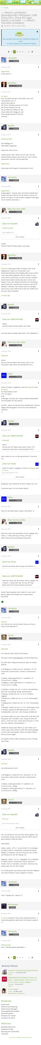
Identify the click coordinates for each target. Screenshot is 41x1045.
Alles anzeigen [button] (20, 237)
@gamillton (5, 71)
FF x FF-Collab (13, 989)
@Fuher (4, 622)
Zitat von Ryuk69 (9, 223)
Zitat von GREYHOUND (12, 319)
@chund (4, 764)
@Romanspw (6, 945)
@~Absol (4, 96)
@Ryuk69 (4, 269)
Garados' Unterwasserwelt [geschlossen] (23, 970)
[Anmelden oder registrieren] (33, 3)
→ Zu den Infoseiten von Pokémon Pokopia (20, 44)
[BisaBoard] (5, 3)
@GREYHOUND (6, 139)
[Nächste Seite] (32, 51)
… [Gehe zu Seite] (25, 52)
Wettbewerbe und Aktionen (16, 993)
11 (29, 52)
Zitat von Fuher (9, 463)
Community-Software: (20, 1037)
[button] (38, 3)
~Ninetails (7, 26)
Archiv (10, 974)
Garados (11, 973)
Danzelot (11, 984)
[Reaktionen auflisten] (3, 601)
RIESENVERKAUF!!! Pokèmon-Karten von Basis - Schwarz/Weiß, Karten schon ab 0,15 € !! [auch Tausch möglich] (22, 980)
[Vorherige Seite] (8, 51)
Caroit (10, 991)
